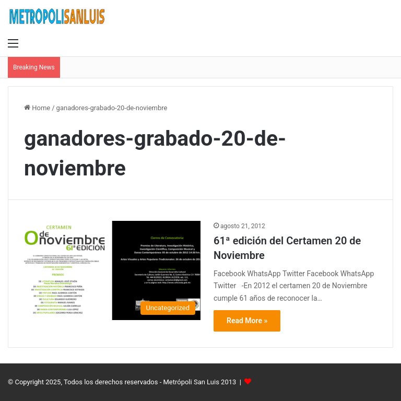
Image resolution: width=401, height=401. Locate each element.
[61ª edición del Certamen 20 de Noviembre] (112, 271)
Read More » (247, 320)
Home (37, 108)
